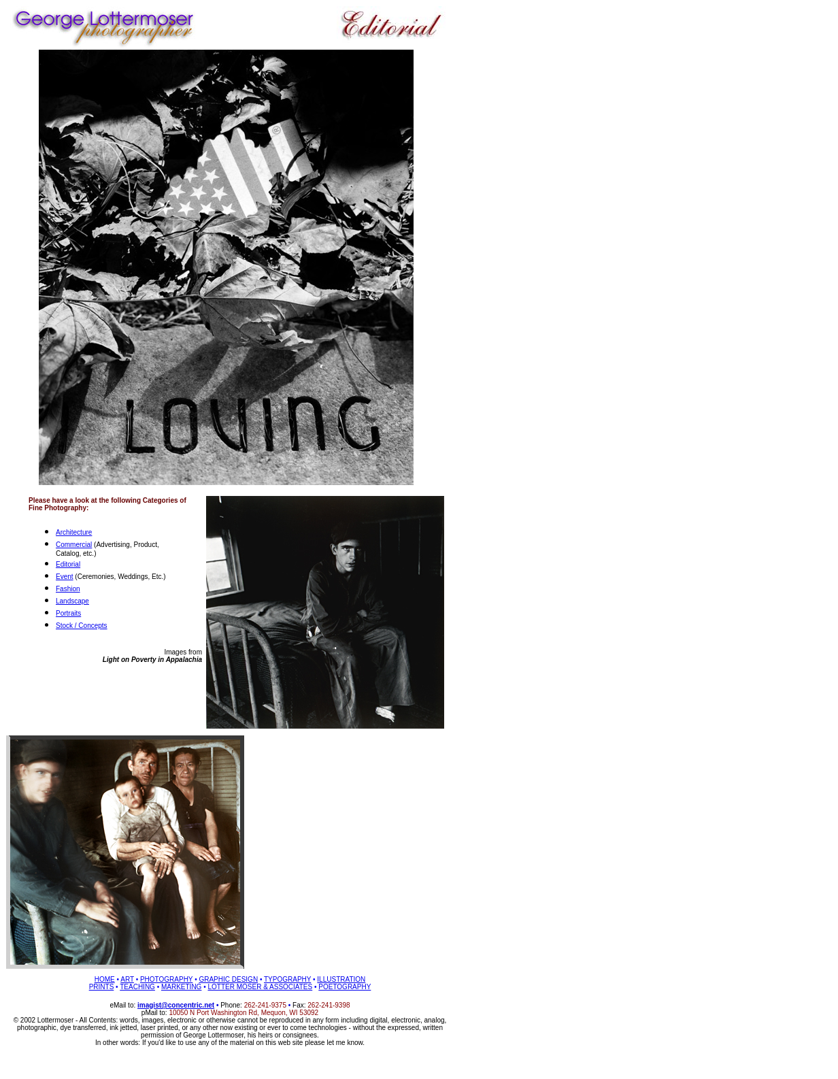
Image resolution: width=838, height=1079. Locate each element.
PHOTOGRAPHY (166, 979)
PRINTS (101, 987)
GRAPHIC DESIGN (228, 979)
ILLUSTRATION (341, 979)
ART (127, 979)
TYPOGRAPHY (287, 979)
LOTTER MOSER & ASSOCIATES (259, 987)
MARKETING (181, 987)
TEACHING (137, 987)
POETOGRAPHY (344, 987)
